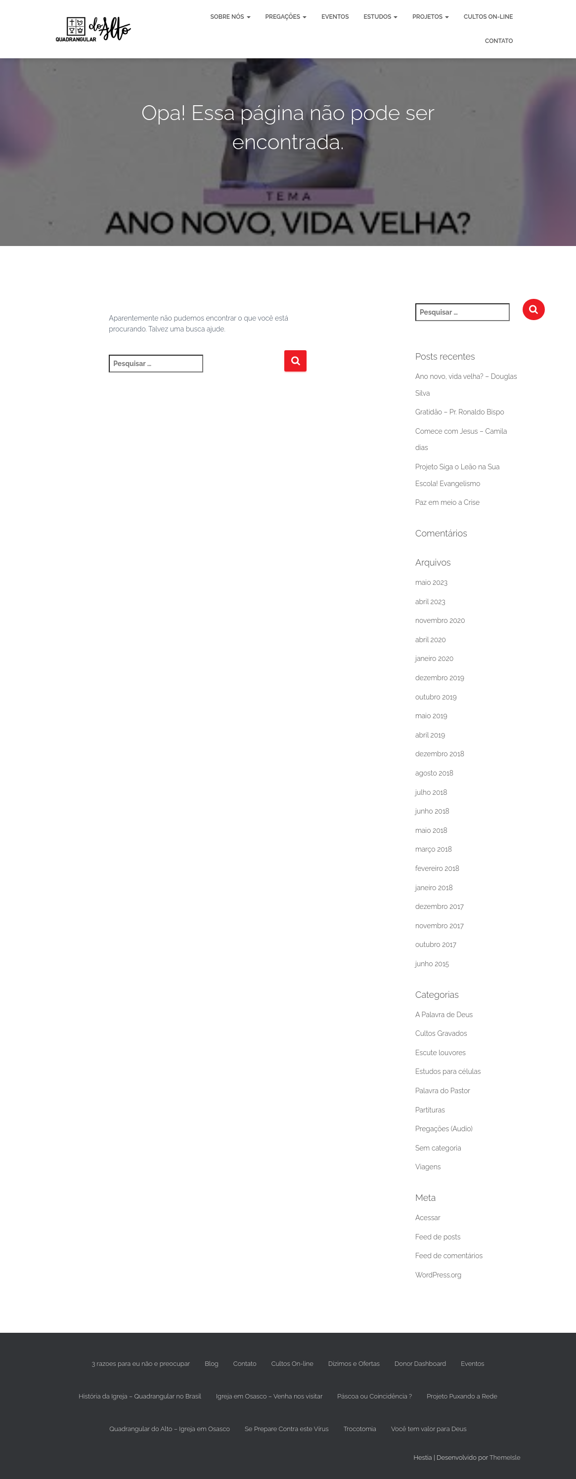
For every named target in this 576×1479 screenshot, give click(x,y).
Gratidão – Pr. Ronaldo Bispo (459, 412)
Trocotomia (360, 1429)
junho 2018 (432, 811)
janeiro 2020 (434, 658)
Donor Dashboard (420, 1363)
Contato (499, 41)
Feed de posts (438, 1237)
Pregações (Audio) (444, 1129)
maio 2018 (431, 830)
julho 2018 (431, 792)
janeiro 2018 (434, 888)
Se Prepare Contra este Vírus (287, 1429)
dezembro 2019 (439, 678)
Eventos (335, 16)
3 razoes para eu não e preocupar (140, 1363)
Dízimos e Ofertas (354, 1363)
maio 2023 (431, 582)
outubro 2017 (435, 944)
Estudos (380, 16)
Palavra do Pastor (442, 1091)
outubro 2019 (436, 697)
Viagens (428, 1167)
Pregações (286, 16)
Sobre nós (230, 16)
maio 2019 (431, 716)
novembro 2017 (439, 926)
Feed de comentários (449, 1256)
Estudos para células (448, 1071)
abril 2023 (430, 602)
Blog (212, 1363)
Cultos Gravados (441, 1033)
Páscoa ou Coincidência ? (374, 1396)
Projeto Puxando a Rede (462, 1396)
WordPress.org (438, 1275)
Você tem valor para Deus (429, 1429)
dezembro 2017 (439, 906)
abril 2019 (430, 735)
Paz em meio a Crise (447, 502)
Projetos (430, 16)
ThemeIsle (505, 1457)
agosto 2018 (434, 773)
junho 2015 (432, 964)
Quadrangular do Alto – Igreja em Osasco (169, 1429)
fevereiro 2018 (437, 868)
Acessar (428, 1218)
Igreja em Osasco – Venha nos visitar (269, 1396)
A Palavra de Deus (444, 1015)
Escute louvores (440, 1053)
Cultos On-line (488, 16)
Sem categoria (438, 1148)
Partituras (430, 1110)
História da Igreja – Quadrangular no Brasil (140, 1396)
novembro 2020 (440, 620)
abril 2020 (430, 640)
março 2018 (433, 849)
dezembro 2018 (439, 754)
